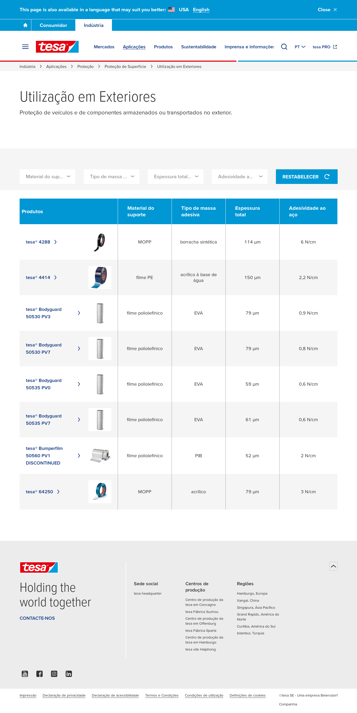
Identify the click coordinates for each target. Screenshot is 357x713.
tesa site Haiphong (200, 649)
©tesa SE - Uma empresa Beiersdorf (308, 695)
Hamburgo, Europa (252, 593)
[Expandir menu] (25, 47)
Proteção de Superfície (125, 66)
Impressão (28, 695)
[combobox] (47, 176)
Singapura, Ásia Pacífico (256, 607)
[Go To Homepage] (25, 25)
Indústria (94, 25)
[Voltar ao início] (333, 566)
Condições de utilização (204, 695)
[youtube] (25, 675)
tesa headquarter (148, 593)
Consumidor (53, 25)
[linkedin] (69, 675)
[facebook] (39, 675)
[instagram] (54, 675)
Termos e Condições (162, 695)
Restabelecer (306, 176)
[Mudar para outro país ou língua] (301, 47)
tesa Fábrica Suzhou (201, 612)
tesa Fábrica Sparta (200, 630)
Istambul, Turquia (250, 633)
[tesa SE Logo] (57, 46)
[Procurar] (284, 47)
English (201, 9)
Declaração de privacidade (64, 695)
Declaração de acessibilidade (115, 695)
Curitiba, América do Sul (256, 626)
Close (328, 9)
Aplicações (56, 66)
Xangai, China (248, 600)
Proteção (85, 66)
